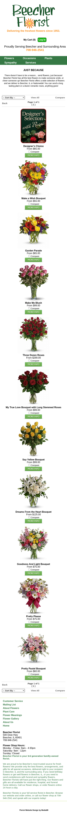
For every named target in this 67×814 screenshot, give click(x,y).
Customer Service (13, 701)
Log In (42, 39)
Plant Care (8, 711)
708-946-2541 (35, 50)
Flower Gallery (11, 718)
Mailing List (9, 704)
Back (4, 103)
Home (6, 725)
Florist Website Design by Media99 (33, 810)
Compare (60, 97)
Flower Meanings (12, 715)
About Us (8, 722)
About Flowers (11, 708)
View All (35, 97)
